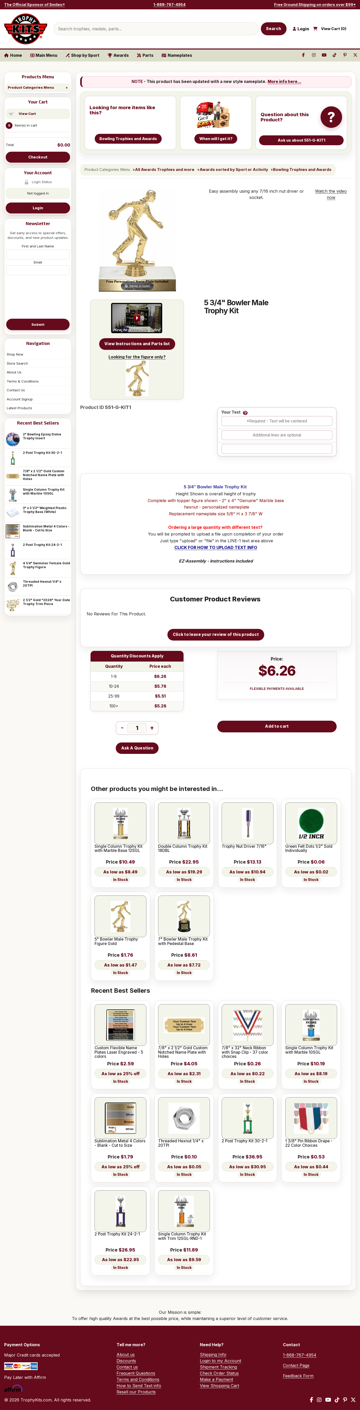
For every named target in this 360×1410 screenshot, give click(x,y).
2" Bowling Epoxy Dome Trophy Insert (42, 436)
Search (273, 28)
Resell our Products (136, 1391)
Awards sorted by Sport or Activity (234, 169)
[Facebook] (311, 1400)
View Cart (27, 114)
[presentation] (38, 296)
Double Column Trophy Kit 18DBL (182, 848)
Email (38, 262)
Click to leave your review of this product (216, 634)
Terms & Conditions (23, 381)
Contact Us (16, 390)
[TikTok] (337, 1400)
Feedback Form (298, 1375)
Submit (37, 324)
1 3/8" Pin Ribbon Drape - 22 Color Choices (308, 1143)
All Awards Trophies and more (164, 169)
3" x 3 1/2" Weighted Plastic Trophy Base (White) (45, 510)
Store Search (17, 363)
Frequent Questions (136, 1373)
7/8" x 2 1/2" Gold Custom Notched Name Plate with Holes (43, 475)
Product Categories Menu (31, 87)
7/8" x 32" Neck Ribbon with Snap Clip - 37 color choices (245, 1052)
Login (38, 208)
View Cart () (334, 29)
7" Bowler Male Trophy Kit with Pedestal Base (183, 941)
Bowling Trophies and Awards (302, 169)
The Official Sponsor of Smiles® (34, 4)
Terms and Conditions (138, 1379)
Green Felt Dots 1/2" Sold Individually (308, 848)
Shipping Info (213, 1354)
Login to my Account (220, 1360)
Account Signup (20, 399)
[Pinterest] (345, 1400)
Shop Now (15, 354)
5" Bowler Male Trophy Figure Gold (116, 941)
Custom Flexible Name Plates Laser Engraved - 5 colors (118, 1052)
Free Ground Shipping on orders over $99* (315, 4)
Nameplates (177, 55)
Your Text (231, 412)
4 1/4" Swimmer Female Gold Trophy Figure (46, 565)
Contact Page (296, 1365)
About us (126, 1354)
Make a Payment (216, 1379)
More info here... (284, 81)
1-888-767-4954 (169, 4)
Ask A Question (137, 748)
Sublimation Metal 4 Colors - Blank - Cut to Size (46, 528)
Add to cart (277, 726)
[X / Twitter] (353, 1400)
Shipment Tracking (218, 1367)
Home (13, 55)
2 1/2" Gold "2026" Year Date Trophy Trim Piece (46, 602)
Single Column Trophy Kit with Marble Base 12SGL (118, 848)
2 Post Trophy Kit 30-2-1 (42, 453)
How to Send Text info (139, 1385)
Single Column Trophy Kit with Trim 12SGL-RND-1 (182, 1236)
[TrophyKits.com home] (25, 28)
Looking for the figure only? (137, 375)
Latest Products (19, 408)
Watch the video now (331, 194)
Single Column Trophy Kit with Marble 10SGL (43, 491)
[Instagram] (319, 1400)
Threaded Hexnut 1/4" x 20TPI (42, 583)
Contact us (127, 1367)
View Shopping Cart (219, 1385)
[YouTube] (328, 1400)
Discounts (126, 1360)
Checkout (37, 157)
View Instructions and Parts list (137, 343)
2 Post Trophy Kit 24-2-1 (42, 545)
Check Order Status (219, 1373)
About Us (14, 372)
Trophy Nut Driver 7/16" (244, 846)
